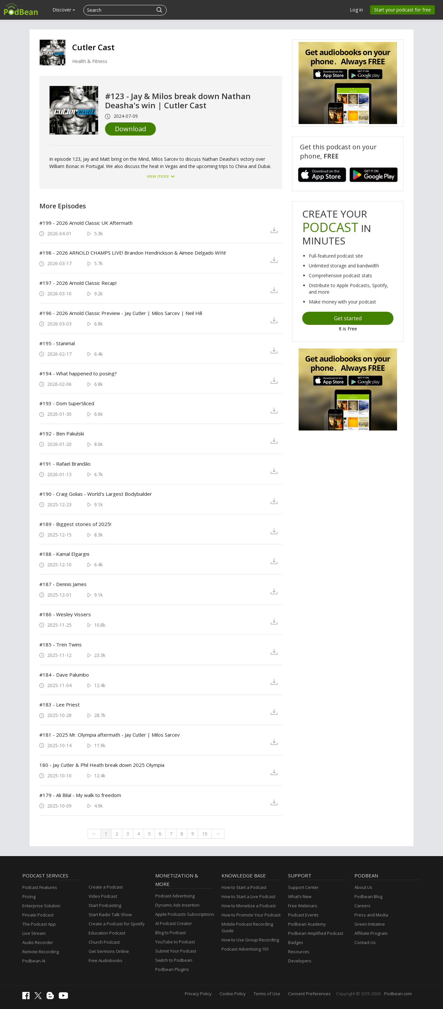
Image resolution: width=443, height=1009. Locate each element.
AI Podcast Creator (173, 923)
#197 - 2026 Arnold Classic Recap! (77, 283)
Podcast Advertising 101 (245, 949)
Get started (348, 318)
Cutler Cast (93, 47)
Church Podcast (104, 942)
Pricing (28, 896)
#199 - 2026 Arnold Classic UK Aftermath (86, 223)
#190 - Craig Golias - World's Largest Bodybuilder (95, 494)
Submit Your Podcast (175, 951)
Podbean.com (398, 994)
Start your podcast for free (402, 10)
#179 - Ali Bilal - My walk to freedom (80, 795)
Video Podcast (103, 896)
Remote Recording (40, 952)
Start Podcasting (105, 905)
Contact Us (365, 942)
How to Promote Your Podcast (251, 915)
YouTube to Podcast (175, 942)
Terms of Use (267, 994)
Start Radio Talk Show (110, 914)
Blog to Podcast (170, 932)
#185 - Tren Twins (60, 644)
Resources (298, 952)
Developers (299, 961)
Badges (295, 942)
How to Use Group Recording (250, 940)
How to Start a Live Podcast (248, 896)
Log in (356, 10)
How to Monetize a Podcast (249, 906)
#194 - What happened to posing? (78, 373)
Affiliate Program (371, 933)
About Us (363, 887)
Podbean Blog (368, 896)
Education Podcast (107, 933)
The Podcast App (39, 924)
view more (161, 176)
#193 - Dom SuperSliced (66, 403)
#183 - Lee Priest (59, 704)
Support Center (303, 887)
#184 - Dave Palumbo (64, 675)
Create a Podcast (106, 887)
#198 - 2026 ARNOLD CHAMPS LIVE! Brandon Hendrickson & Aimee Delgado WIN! (132, 253)
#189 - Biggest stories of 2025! (75, 524)
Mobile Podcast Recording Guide (247, 927)
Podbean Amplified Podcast (315, 933)
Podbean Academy (307, 924)
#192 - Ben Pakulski (61, 433)
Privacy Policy (198, 994)
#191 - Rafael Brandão (65, 464)
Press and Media (371, 915)
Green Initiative (369, 924)
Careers (362, 906)
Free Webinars (302, 906)
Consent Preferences (309, 994)
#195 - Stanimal (57, 343)
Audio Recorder (37, 942)
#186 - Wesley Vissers (65, 614)
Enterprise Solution (41, 906)
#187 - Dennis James (63, 584)
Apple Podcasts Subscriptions (184, 914)
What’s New (299, 896)
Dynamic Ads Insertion (177, 905)
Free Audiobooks (105, 960)
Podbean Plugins (172, 969)
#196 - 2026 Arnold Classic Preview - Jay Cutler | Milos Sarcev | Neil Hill (120, 313)
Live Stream (34, 933)
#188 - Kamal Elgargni (64, 554)
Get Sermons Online (109, 951)
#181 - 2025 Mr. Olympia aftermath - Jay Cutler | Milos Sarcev (109, 735)
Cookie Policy (233, 994)
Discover (64, 10)
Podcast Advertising (175, 896)
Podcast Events (303, 915)
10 (204, 833)
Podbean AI (33, 961)
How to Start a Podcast (244, 887)
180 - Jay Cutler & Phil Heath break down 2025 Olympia (101, 765)
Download (130, 128)
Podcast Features (39, 887)
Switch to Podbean (173, 960)
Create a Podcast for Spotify (117, 924)
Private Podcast (37, 915)
